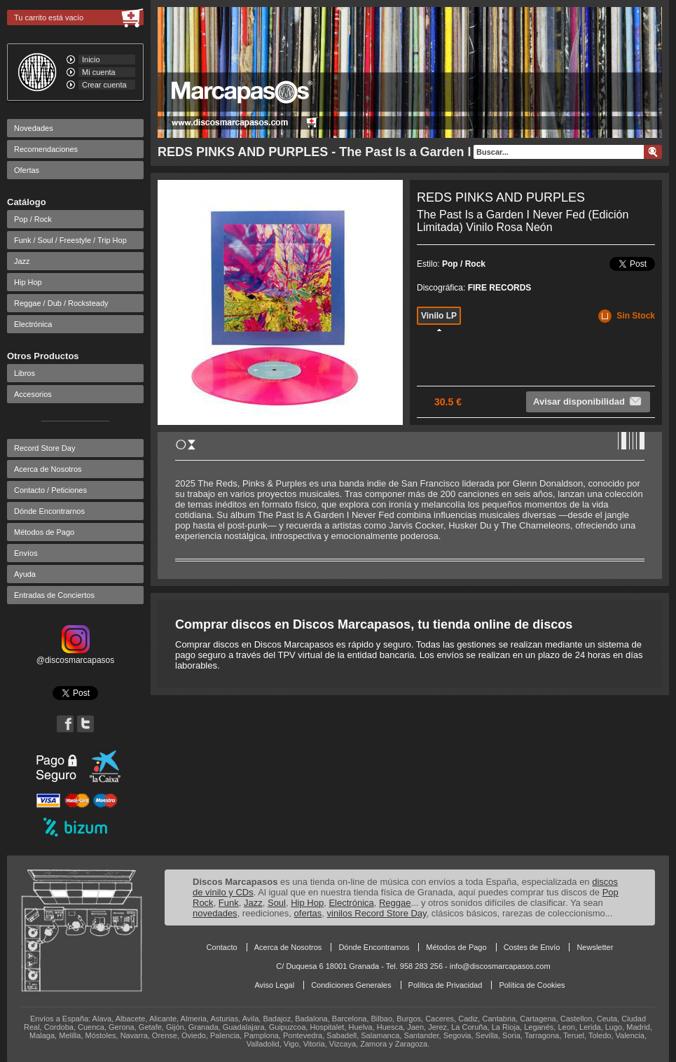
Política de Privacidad (445, 985)
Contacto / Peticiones (50, 490)
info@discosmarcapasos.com (500, 966)
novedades (215, 913)
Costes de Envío (532, 947)
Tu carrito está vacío (48, 17)
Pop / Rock (33, 219)
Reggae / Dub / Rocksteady (61, 303)
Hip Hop (28, 282)
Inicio (91, 59)
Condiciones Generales (351, 985)
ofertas (308, 913)
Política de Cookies (532, 985)
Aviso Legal (274, 985)
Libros (24, 373)
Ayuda (25, 574)
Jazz (22, 261)
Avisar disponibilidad (588, 401)
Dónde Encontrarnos (49, 511)
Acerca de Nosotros (48, 469)
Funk (229, 902)
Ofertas (26, 170)
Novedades (33, 128)
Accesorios (33, 394)
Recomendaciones (46, 149)
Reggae (395, 902)
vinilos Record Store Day (377, 913)
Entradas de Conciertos (54, 595)
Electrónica (33, 324)
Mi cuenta (99, 72)
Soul (277, 902)
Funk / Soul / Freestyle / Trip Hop (70, 240)
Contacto (222, 947)
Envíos (26, 553)
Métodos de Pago (44, 532)
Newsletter (595, 947)
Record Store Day (44, 448)
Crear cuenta (104, 85)
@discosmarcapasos (75, 655)
